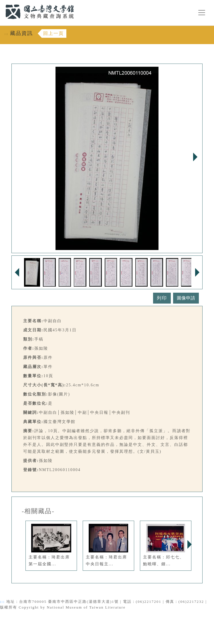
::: (2, 3)
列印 (162, 298)
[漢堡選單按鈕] (201, 12)
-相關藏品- (38, 511)
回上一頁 (53, 33)
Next (195, 157)
